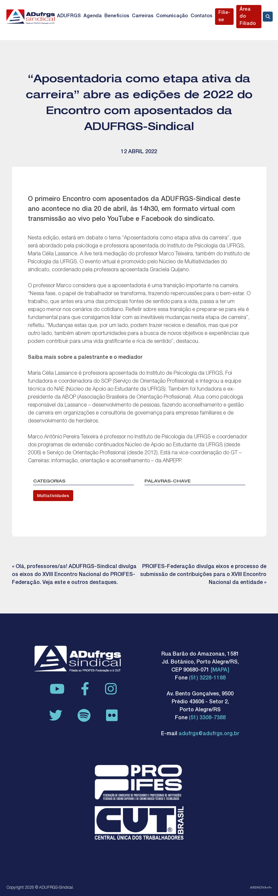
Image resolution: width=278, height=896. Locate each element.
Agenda (92, 16)
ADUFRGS (69, 16)
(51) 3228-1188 (207, 678)
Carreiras (142, 16)
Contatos (201, 16)
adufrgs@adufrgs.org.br (209, 734)
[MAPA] (220, 670)
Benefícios (116, 16)
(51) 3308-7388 (207, 718)
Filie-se (224, 17)
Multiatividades (53, 496)
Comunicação (172, 16)
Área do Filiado (248, 16)
